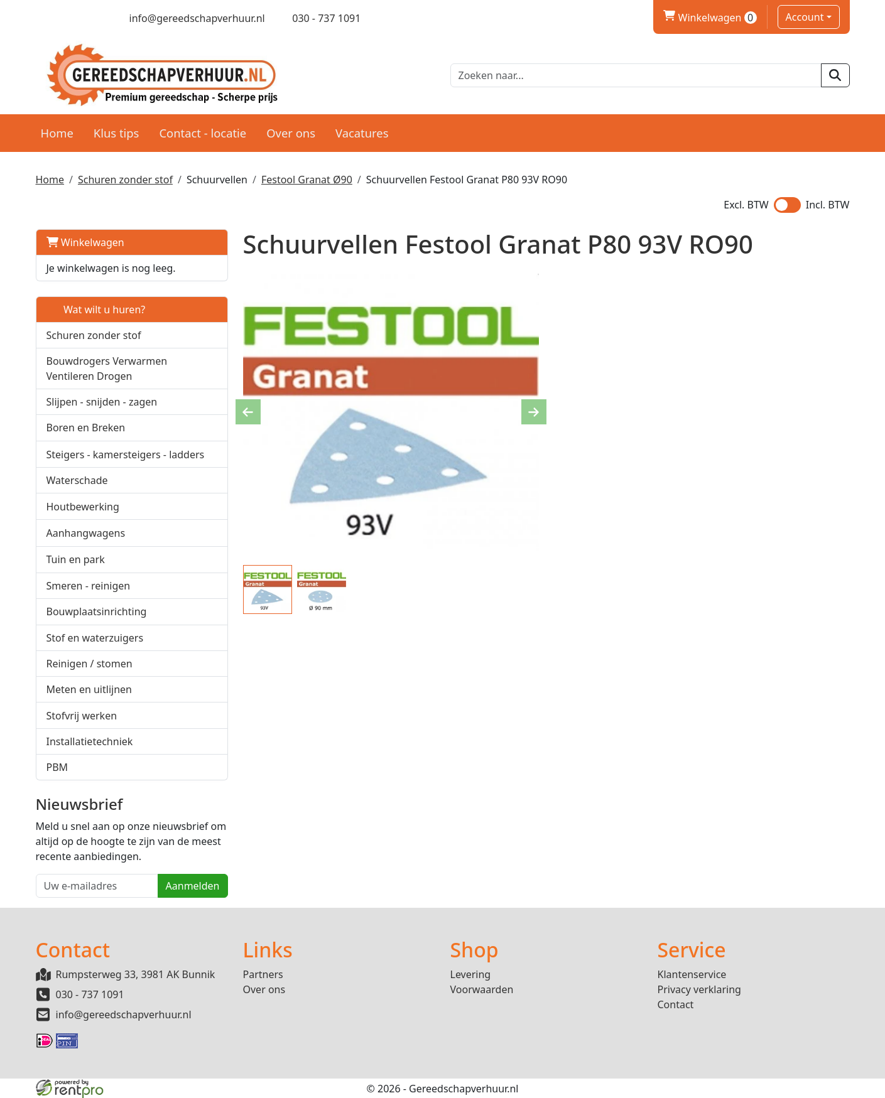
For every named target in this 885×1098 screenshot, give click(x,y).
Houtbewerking (82, 507)
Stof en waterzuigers (95, 638)
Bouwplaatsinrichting (96, 611)
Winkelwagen (85, 242)
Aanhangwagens (86, 533)
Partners (263, 974)
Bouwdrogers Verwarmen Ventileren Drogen (107, 368)
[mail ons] (188, 18)
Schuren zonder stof (125, 179)
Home (57, 133)
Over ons (290, 133)
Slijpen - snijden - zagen (102, 402)
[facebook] (42, 18)
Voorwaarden (482, 989)
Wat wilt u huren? (96, 309)
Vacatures (362, 133)
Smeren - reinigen (88, 586)
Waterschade (77, 480)
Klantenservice (692, 974)
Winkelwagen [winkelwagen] (709, 17)
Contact (676, 1004)
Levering (470, 974)
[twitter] (64, 18)
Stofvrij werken (81, 716)
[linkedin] (86, 18)
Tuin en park (75, 559)
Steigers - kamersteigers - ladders (125, 454)
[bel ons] (318, 18)
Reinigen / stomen (89, 663)
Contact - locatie (202, 133)
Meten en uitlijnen (89, 689)
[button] (211, 368)
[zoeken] (835, 75)
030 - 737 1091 (90, 994)
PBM (57, 767)
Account (805, 17)
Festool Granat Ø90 (306, 179)
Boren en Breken (86, 427)
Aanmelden (193, 886)
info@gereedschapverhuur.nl (124, 1014)
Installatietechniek (89, 741)
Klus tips (116, 133)
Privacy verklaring (699, 989)
